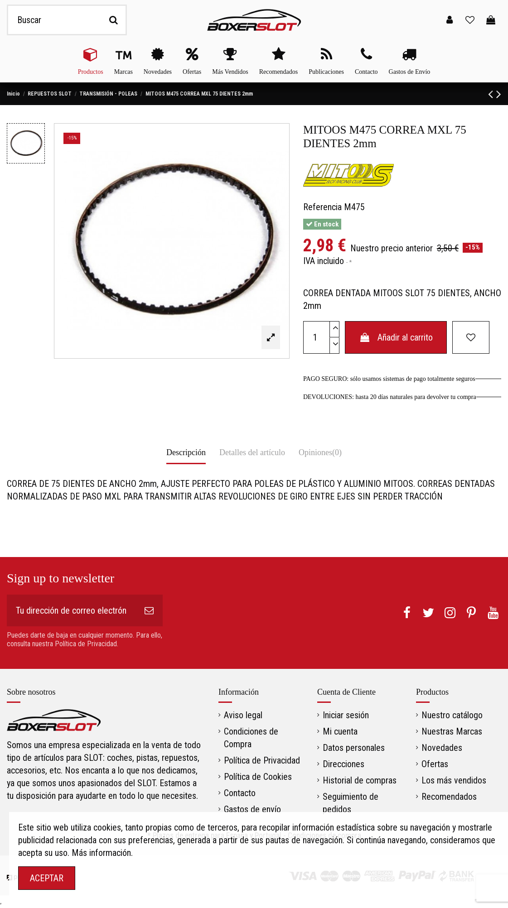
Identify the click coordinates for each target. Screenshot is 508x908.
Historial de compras (360, 780)
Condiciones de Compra (251, 737)
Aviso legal (243, 715)
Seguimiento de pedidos (350, 803)
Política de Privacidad (262, 760)
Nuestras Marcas (451, 731)
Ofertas (434, 764)
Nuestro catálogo (452, 715)
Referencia (322, 207)
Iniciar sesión (346, 715)
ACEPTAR (46, 878)
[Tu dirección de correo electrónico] (71, 610)
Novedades (441, 747)
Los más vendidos (453, 780)
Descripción (186, 452)
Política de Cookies (258, 776)
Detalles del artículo (252, 452)
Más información (101, 852)
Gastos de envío (252, 809)
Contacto (240, 793)
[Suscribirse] (149, 610)
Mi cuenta (340, 731)
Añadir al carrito (396, 337)
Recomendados (449, 796)
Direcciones (343, 764)
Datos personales (354, 747)
